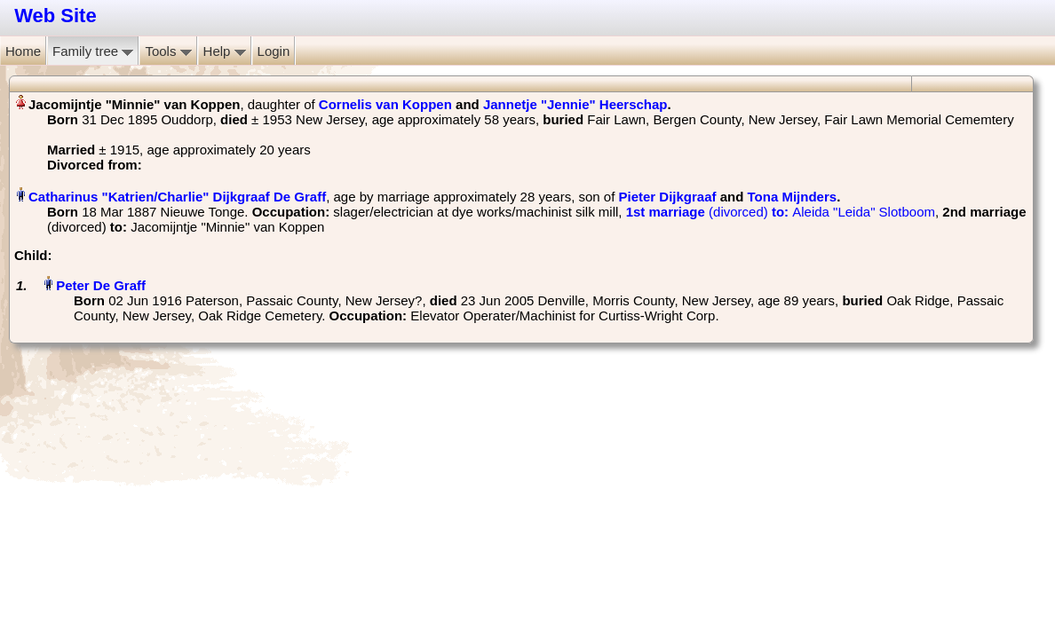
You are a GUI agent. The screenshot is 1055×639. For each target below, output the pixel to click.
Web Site (55, 15)
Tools (168, 51)
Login (274, 51)
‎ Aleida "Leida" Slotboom (780, 211)
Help (224, 51)
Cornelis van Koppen (385, 104)
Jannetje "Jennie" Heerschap (575, 104)
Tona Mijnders (792, 196)
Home (23, 51)
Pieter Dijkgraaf (668, 196)
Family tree (92, 51)
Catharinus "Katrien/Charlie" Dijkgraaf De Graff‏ (177, 196)
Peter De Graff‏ (101, 285)
